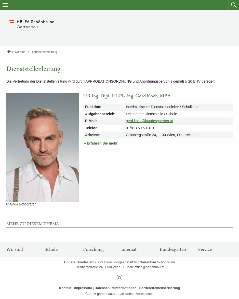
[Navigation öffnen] (5, 5)
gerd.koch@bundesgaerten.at (149, 121)
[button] (234, 5)
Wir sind (20, 52)
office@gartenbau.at (149, 267)
